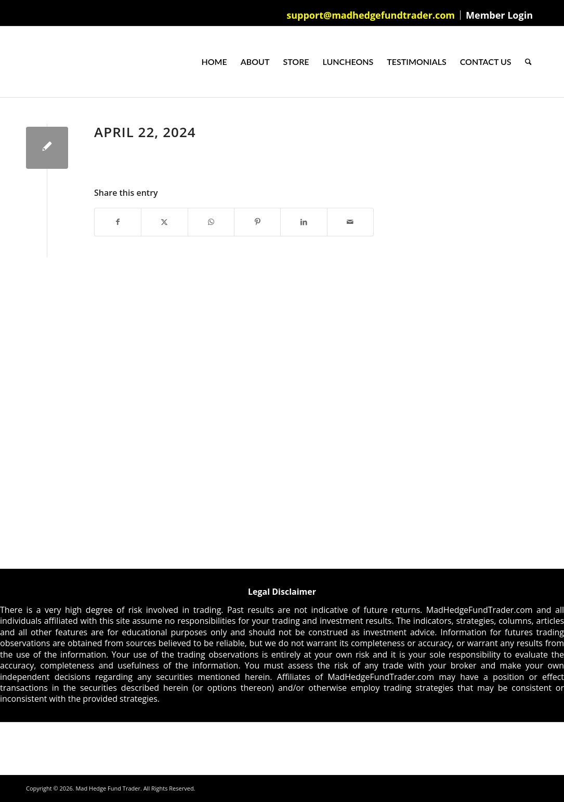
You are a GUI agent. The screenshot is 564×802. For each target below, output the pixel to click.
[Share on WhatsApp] (211, 221)
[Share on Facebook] (118, 221)
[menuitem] (371, 15)
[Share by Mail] (350, 221)
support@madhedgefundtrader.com (370, 15)
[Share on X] (164, 221)
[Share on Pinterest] (257, 221)
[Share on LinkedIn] (303, 221)
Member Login (499, 15)
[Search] (528, 62)
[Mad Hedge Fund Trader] (26, 62)
